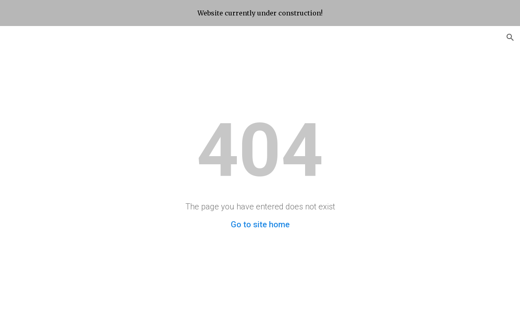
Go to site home (260, 224)
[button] (510, 37)
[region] (260, 13)
